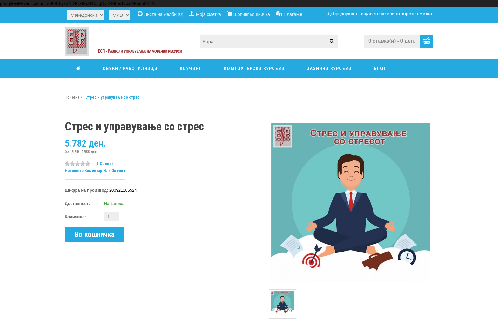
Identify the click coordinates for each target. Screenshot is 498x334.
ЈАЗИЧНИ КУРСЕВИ (329, 68)
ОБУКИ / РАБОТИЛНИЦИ (130, 68)
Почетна (72, 97)
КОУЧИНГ (191, 68)
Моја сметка (208, 14)
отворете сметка (414, 13)
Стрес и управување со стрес (112, 97)
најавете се (373, 13)
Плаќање (293, 14)
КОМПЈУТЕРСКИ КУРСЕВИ (254, 68)
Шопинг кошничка (251, 14)
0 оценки (105, 163)
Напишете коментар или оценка (95, 170)
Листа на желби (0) (163, 14)
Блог (380, 68)
